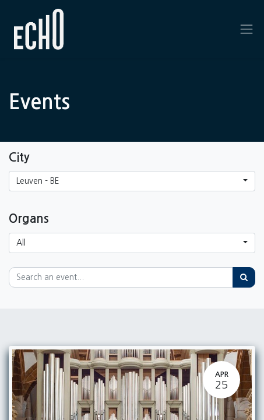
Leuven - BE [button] (37, 181)
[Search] (244, 277)
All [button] (21, 243)
